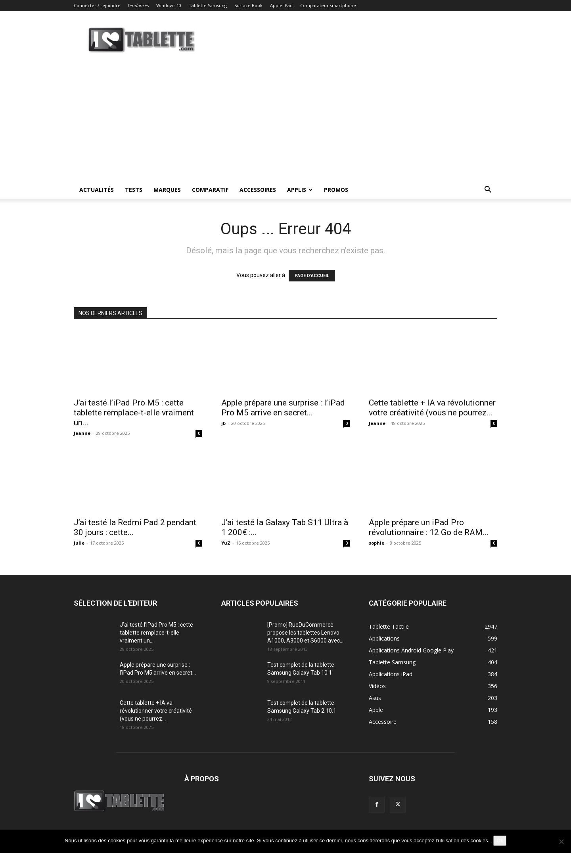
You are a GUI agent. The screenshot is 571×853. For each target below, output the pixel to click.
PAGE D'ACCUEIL (312, 275)
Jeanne (82, 433)
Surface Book (248, 5)
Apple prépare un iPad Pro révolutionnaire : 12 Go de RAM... (429, 527)
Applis (299, 189)
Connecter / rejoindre (97, 5)
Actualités (96, 189)
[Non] (561, 841)
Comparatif (210, 189)
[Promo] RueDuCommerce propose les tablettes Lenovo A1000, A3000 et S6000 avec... (305, 633)
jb (223, 423)
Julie (79, 543)
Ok (499, 840)
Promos (336, 189)
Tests (133, 189)
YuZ (225, 543)
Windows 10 (168, 5)
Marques (167, 189)
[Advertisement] (285, 120)
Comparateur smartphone (328, 5)
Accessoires (258, 189)
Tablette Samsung (208, 5)
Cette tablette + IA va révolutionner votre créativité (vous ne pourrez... (432, 407)
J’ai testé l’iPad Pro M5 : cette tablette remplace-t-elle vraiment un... (134, 412)
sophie (376, 543)
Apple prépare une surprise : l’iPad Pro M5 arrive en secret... (283, 407)
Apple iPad (281, 5)
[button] (487, 190)
